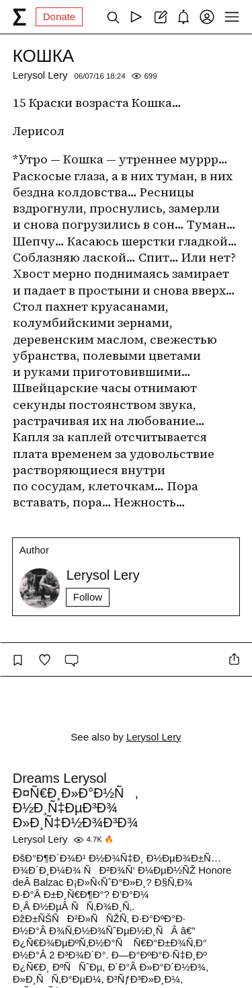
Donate (59, 16)
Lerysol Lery (40, 75)
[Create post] (159, 17)
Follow (87, 597)
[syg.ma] (19, 17)
